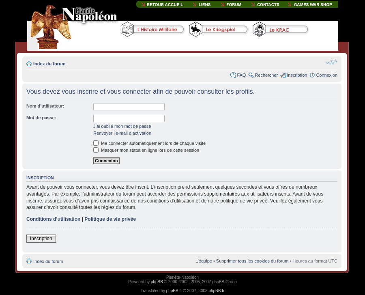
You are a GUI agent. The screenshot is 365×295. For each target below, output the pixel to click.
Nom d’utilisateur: (45, 105)
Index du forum (49, 63)
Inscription (297, 75)
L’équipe (203, 260)
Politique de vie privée (110, 219)
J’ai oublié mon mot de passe (122, 126)
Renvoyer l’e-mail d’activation (122, 133)
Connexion (326, 75)
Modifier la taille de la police (331, 62)
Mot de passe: (41, 117)
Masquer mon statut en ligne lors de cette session (146, 150)
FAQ (241, 75)
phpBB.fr (174, 291)
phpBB (157, 282)
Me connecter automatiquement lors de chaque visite (149, 143)
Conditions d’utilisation (53, 219)
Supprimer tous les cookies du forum (252, 260)
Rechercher (266, 75)
